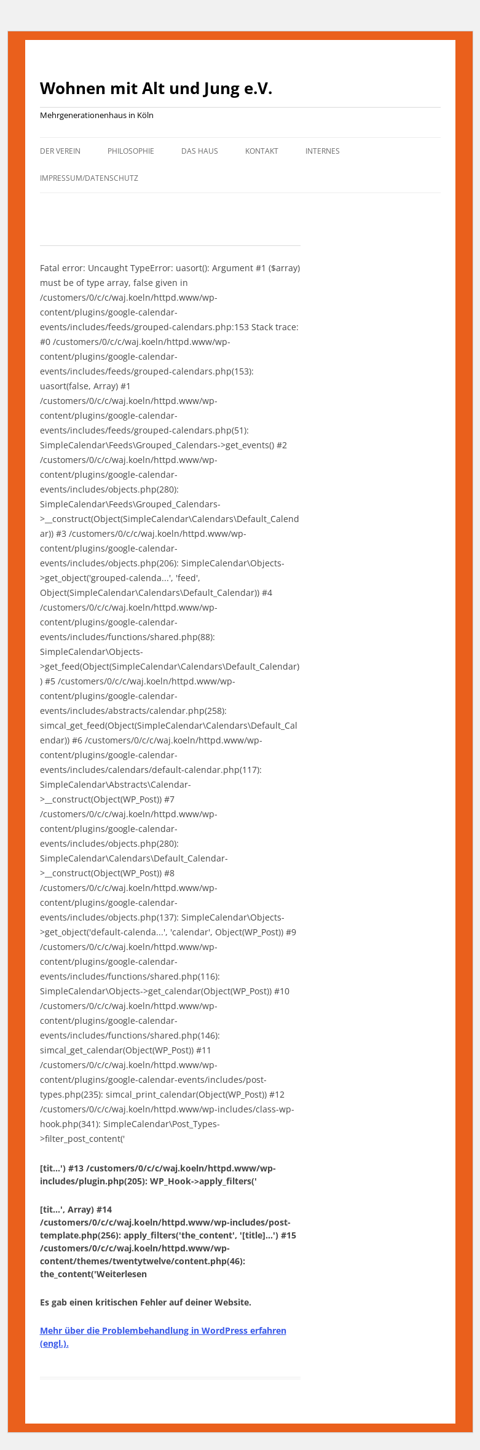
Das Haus (199, 151)
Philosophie (131, 151)
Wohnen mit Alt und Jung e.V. (156, 88)
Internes (322, 151)
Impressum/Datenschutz (89, 178)
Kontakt (261, 151)
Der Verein (60, 151)
